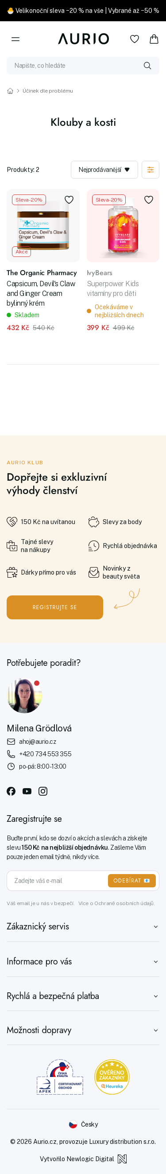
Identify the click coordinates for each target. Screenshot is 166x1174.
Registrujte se (55, 607)
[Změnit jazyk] (83, 1124)
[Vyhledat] (147, 65)
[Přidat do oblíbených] (69, 200)
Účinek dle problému (48, 91)
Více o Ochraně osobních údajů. (116, 903)
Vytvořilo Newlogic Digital (83, 1159)
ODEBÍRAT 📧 (132, 881)
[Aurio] (83, 39)
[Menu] (15, 39)
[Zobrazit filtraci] (150, 170)
